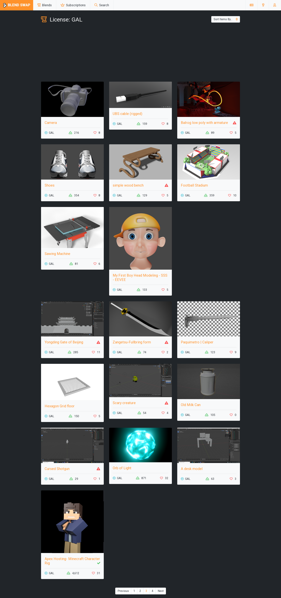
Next (161, 591)
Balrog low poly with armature (204, 122)
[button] (263, 5)
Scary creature (124, 403)
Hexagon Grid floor (60, 406)
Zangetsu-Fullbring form (132, 342)
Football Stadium (194, 185)
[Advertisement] (140, 53)
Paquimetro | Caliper (197, 342)
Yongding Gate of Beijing (64, 342)
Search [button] (101, 5)
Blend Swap (16, 5)
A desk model (192, 469)
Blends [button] (44, 5)
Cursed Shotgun (57, 469)
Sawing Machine (57, 254)
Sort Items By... (226, 19)
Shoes (49, 185)
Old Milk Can (191, 405)
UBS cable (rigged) (127, 114)
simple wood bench (128, 185)
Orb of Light (122, 468)
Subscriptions (73, 5)
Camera (51, 122)
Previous (123, 591)
